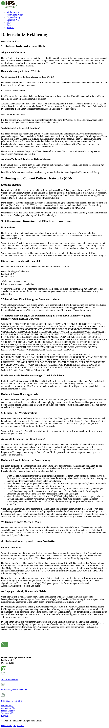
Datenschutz (6, 725)
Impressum (18, 725)
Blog (9, 22)
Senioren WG (13, 20)
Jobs (9, 25)
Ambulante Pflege (15, 15)
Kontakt (10, 27)
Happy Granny (13, 17)
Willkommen (13, 12)
